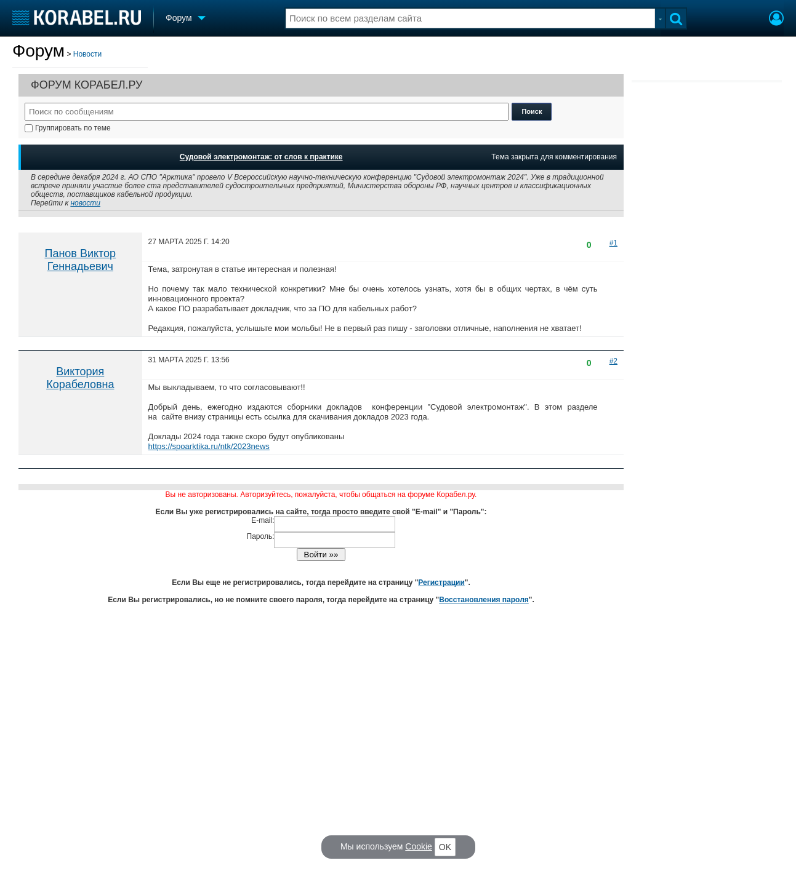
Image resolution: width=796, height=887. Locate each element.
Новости (87, 54)
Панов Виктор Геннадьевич (80, 259)
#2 (613, 361)
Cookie (418, 846)
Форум (38, 50)
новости (85, 203)
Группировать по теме (68, 128)
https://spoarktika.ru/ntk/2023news (209, 446)
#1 (613, 243)
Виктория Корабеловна (80, 378)
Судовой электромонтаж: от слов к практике (261, 157)
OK (445, 847)
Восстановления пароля (484, 599)
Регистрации (441, 582)
